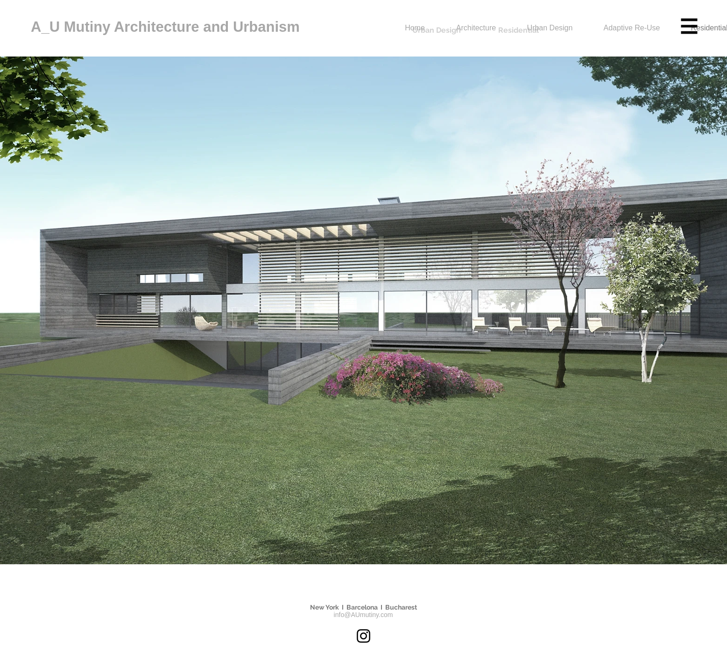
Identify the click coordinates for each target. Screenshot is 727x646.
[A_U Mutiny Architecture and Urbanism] (191, 27)
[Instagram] (363, 636)
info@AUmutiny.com (363, 614)
